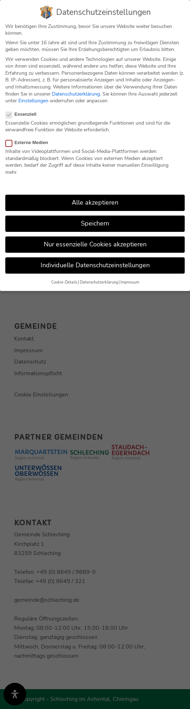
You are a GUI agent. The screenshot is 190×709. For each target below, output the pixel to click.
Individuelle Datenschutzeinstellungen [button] (95, 264)
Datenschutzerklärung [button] (99, 281)
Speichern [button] (95, 222)
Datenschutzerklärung (76, 93)
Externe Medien (29, 141)
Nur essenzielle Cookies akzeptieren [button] (95, 243)
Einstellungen (33, 100)
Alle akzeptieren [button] (95, 202)
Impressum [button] (129, 281)
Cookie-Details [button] (64, 281)
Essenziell (23, 113)
